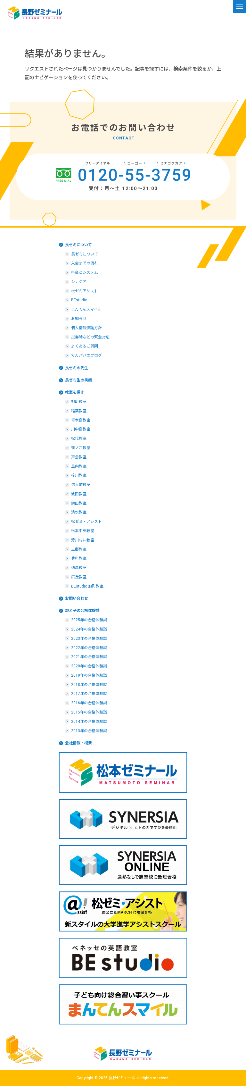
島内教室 (78, 466)
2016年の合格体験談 (89, 703)
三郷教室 (78, 549)
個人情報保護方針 (86, 328)
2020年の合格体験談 (89, 666)
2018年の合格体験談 (89, 684)
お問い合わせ (76, 598)
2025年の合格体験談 (89, 620)
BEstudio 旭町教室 (87, 586)
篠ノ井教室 (80, 448)
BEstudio (79, 300)
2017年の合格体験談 (89, 693)
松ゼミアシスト (84, 291)
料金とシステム (84, 272)
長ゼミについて (78, 245)
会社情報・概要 (78, 743)
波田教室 (78, 494)
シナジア (78, 282)
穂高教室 (78, 567)
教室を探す (74, 392)
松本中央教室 (82, 531)
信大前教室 (80, 484)
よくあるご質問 (84, 346)
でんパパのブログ (86, 355)
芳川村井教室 (82, 540)
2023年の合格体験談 (89, 638)
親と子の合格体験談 (82, 610)
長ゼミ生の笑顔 (78, 380)
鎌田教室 (78, 503)
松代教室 (78, 438)
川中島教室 (80, 429)
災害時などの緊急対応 (90, 337)
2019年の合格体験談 (89, 675)
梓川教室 (78, 475)
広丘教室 (78, 577)
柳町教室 (78, 401)
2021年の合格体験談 (89, 657)
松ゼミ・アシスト (86, 521)
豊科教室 (78, 558)
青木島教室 (80, 420)
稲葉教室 (78, 411)
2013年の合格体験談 (89, 731)
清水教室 (78, 512)
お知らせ (78, 318)
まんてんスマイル (86, 309)
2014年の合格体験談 (89, 721)
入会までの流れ (84, 263)
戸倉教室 (78, 457)
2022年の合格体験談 (89, 648)
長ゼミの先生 (76, 368)
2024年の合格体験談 (89, 629)
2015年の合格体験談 (89, 712)
